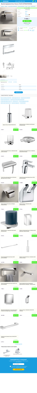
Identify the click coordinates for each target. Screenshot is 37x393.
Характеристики (4, 82)
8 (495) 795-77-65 (21, 1)
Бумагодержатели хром (17, 351)
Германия (27, 14)
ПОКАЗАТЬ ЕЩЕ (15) (18, 92)
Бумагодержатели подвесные (7, 352)
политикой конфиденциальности (21, 367)
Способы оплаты (33, 30)
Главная (2, 6)
